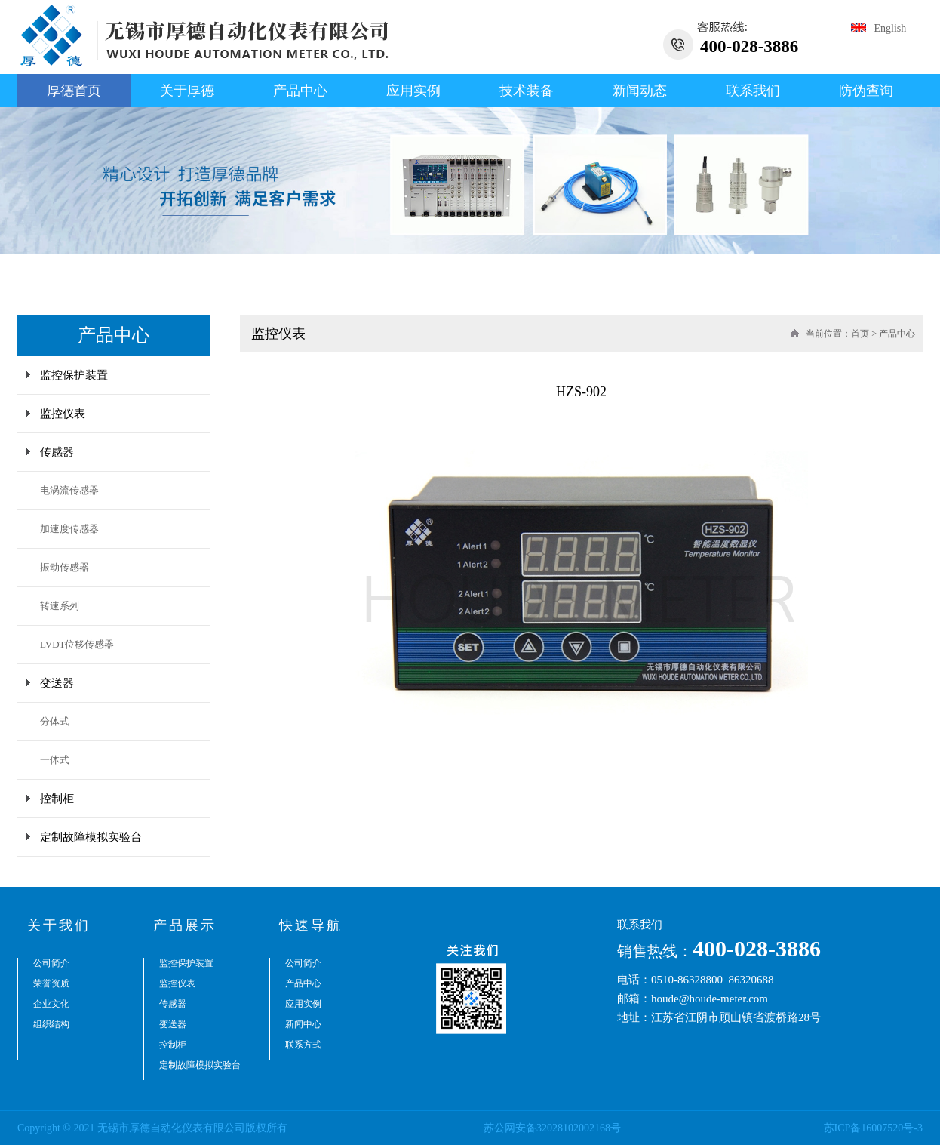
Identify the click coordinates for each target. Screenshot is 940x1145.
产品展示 (185, 925)
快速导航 (311, 925)
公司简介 (51, 963)
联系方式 (303, 1044)
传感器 (57, 452)
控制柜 (57, 799)
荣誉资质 (51, 983)
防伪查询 (866, 90)
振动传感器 (64, 567)
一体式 (54, 759)
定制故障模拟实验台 (91, 837)
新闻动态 (640, 90)
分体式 (54, 721)
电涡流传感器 (69, 490)
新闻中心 (303, 1024)
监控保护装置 (74, 375)
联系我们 (753, 90)
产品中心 (300, 90)
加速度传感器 (69, 528)
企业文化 (51, 1004)
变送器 (57, 683)
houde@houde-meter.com (709, 999)
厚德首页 (74, 90)
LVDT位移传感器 (77, 644)
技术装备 (526, 90)
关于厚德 (187, 90)
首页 (860, 333)
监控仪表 (62, 414)
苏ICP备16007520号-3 (873, 1128)
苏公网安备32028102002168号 (552, 1128)
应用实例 (413, 90)
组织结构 (51, 1024)
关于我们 (59, 925)
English (878, 28)
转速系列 (59, 605)
